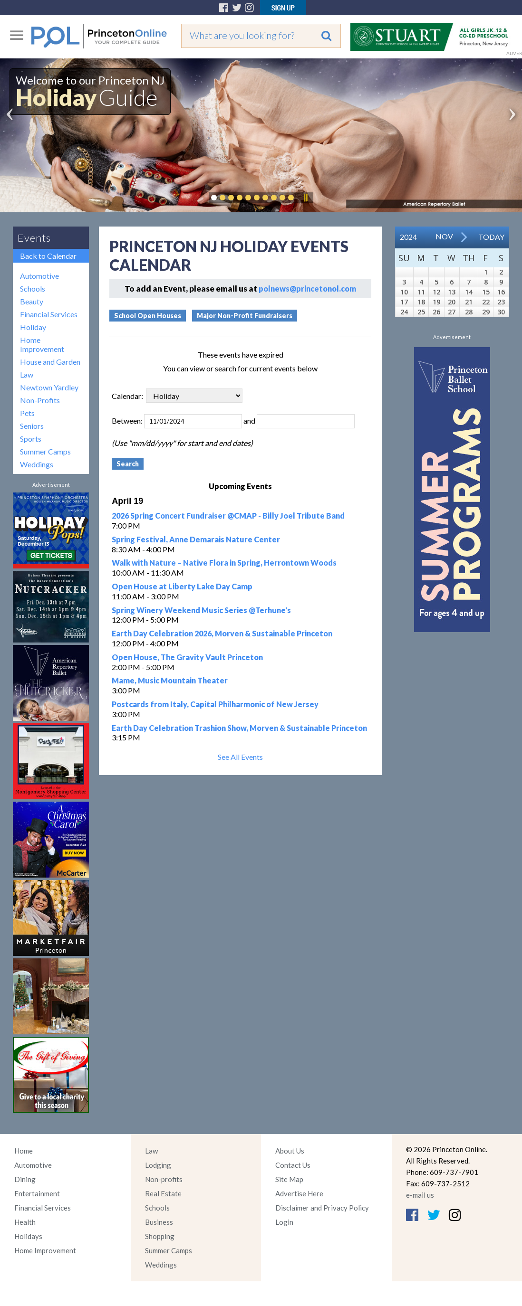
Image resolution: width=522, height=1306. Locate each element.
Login (284, 1222)
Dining (25, 1179)
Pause (305, 197)
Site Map (289, 1179)
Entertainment (37, 1193)
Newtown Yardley (49, 387)
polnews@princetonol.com (307, 288)
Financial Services (48, 314)
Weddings (36, 464)
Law (26, 374)
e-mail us (420, 1195)
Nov (444, 236)
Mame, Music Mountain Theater (170, 680)
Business (159, 1222)
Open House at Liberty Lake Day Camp (182, 586)
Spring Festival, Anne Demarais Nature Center (196, 539)
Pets (27, 412)
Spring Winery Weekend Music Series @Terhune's (201, 610)
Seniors (32, 425)
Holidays (28, 1236)
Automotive (39, 275)
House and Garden (50, 361)
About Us (289, 1150)
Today (491, 236)
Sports (30, 438)
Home (23, 1150)
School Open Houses (147, 316)
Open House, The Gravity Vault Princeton (187, 657)
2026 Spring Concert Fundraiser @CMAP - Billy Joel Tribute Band (228, 515)
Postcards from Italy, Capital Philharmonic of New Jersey (215, 704)
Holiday (33, 326)
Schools (32, 288)
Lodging (158, 1165)
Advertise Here (299, 1193)
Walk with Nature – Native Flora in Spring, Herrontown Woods (224, 562)
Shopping (159, 1236)
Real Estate (163, 1193)
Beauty (31, 301)
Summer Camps (45, 451)
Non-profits (164, 1179)
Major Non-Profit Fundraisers (244, 316)
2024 (408, 236)
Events (34, 237)
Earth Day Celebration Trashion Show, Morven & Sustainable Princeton (239, 727)
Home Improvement (42, 344)
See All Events (240, 756)
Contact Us (292, 1165)
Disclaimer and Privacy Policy (322, 1207)
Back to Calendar (48, 255)
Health (25, 1222)
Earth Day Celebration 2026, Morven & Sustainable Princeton (222, 633)
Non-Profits (40, 400)
